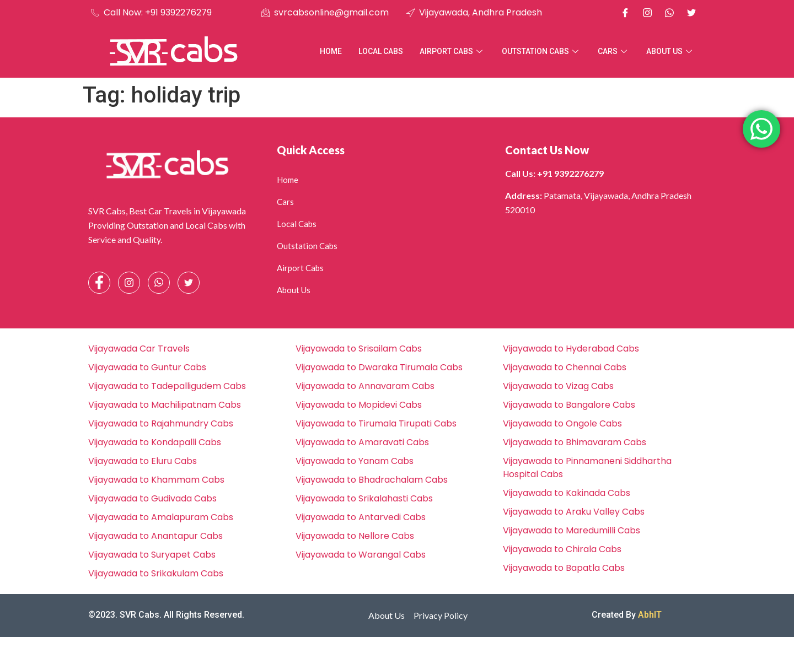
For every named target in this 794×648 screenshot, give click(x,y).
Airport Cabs (452, 51)
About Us (670, 51)
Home (331, 51)
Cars (614, 51)
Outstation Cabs (541, 51)
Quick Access (311, 149)
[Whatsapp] (669, 12)
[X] (691, 12)
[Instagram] (647, 12)
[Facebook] (625, 12)
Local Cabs (380, 51)
